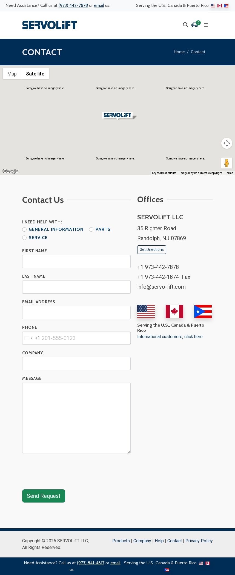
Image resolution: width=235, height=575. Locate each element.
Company (32, 352)
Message (32, 378)
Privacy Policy (199, 540)
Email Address (38, 301)
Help (159, 540)
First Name (34, 250)
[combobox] (31, 338)
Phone (29, 327)
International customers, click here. (170, 336)
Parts (103, 229)
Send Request (44, 496)
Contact (198, 52)
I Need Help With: (42, 222)
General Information (56, 229)
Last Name (33, 276)
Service (38, 237)
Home (179, 52)
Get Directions (152, 249)
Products (121, 540)
